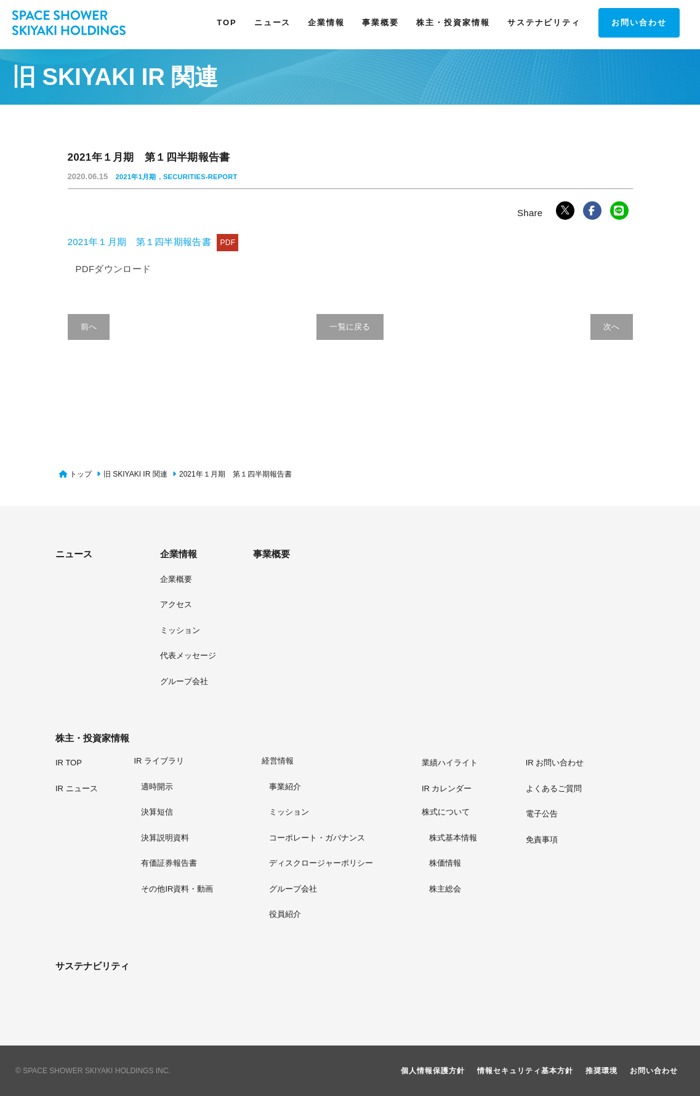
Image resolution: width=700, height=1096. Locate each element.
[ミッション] (180, 630)
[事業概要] (293, 554)
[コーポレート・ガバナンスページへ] (321, 837)
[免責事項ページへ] (542, 839)
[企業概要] (176, 579)
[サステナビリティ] (95, 966)
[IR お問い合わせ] (555, 762)
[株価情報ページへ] (453, 863)
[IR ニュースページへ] (76, 788)
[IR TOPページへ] (68, 762)
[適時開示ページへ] (177, 786)
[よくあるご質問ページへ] (554, 788)
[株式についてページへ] (455, 812)
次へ (611, 326)
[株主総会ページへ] (453, 888)
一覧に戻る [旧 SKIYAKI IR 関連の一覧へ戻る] (350, 326)
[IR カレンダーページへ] (447, 788)
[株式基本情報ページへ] (453, 837)
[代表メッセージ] (188, 655)
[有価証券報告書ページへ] (177, 863)
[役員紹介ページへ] (321, 914)
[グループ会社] (184, 681)
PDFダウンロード (113, 269)
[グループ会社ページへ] (321, 888)
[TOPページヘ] (226, 23)
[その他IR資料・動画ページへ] (177, 888)
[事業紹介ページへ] (321, 786)
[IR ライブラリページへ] (179, 761)
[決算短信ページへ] (177, 811)
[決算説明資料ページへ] (177, 837)
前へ (89, 326)
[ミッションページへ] (321, 811)
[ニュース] (95, 554)
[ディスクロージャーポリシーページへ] (321, 863)
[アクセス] (176, 604)
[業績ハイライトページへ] (450, 762)
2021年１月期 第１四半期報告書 (153, 241)
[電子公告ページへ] (542, 813)
